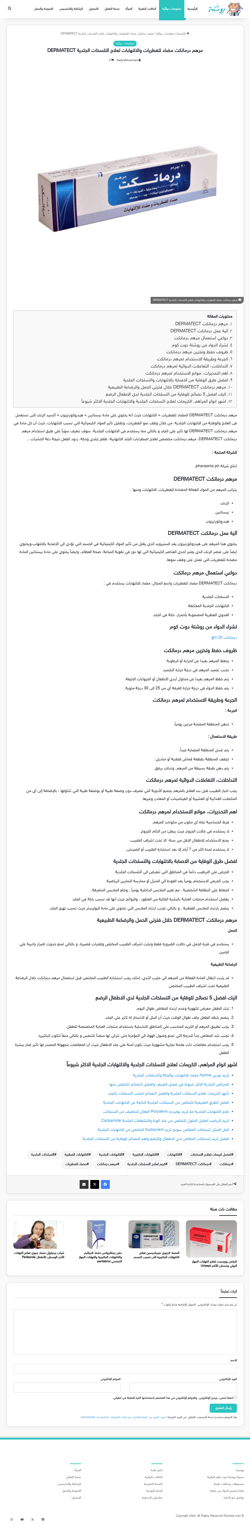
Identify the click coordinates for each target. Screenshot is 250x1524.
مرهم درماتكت (107, 1164)
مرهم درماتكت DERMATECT (201, 324)
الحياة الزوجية (154, 1491)
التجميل (93, 9)
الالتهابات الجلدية (110, 1155)
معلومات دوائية (171, 9)
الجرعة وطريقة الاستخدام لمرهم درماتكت (192, 359)
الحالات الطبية (147, 9)
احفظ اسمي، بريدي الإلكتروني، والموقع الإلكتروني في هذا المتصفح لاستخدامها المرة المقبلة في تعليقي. (172, 1398)
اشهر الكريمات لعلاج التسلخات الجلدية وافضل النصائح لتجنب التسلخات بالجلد (168, 1093)
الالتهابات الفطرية (77, 1155)
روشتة (240, 1470)
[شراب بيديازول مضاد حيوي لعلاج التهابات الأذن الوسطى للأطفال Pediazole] (38, 1234)
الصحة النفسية (153, 1484)
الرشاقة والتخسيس (71, 9)
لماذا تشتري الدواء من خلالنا (227, 1491)
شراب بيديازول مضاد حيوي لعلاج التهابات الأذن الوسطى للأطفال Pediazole (39, 1255)
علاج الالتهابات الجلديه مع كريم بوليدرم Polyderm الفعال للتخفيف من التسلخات (166, 1111)
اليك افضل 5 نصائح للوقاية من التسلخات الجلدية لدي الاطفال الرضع (166, 394)
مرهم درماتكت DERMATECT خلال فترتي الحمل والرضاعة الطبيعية (167, 387)
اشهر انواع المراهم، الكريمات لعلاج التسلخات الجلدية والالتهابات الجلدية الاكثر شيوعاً (153, 401)
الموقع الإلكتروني (110, 1379)
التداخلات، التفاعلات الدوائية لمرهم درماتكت (189, 366)
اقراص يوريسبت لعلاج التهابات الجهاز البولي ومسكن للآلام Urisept (214, 1264)
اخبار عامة (156, 1470)
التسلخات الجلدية (42, 1155)
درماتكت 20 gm (224, 637)
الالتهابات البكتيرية (144, 1155)
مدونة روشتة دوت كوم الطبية (225, 1477)
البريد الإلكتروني (228, 1379)
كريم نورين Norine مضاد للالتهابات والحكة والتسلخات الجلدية (181, 1075)
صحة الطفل (111, 9)
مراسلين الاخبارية (152, 1498)
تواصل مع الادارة (234, 1498)
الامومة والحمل (43, 9)
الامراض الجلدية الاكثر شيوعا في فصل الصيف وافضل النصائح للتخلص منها (169, 1084)
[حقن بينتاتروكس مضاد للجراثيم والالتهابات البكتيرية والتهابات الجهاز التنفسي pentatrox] (96, 1234)
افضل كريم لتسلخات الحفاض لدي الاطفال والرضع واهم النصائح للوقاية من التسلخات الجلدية (156, 1139)
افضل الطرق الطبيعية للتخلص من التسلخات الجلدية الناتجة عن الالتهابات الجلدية (166, 1102)
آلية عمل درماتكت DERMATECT (199, 331)
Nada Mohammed (127, 60)
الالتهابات (173, 1155)
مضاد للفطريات (76, 1164)
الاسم (233, 1360)
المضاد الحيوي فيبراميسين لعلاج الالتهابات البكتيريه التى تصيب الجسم (156, 1255)
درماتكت (225, 1164)
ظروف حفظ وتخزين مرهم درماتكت (197, 352)
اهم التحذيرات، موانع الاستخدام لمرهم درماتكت (187, 373)
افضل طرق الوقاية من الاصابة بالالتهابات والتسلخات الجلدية (175, 380)
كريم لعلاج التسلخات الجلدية (146, 1164)
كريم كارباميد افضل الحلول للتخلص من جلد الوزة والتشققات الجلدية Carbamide (165, 1120)
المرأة (129, 9)
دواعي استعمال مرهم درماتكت (201, 338)
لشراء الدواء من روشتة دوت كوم (200, 345)
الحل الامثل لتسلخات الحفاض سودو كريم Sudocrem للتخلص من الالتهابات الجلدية (163, 1130)
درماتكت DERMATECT (192, 1164)
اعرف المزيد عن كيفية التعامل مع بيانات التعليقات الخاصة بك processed (123, 1417)
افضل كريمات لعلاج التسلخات (210, 1155)
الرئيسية (192, 9)
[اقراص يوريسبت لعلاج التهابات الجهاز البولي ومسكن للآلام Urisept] (211, 1238)
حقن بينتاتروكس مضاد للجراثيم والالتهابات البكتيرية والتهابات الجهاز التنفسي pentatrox (100, 1257)
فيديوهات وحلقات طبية (229, 1484)
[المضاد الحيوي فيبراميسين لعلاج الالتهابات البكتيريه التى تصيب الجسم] (153, 1234)
